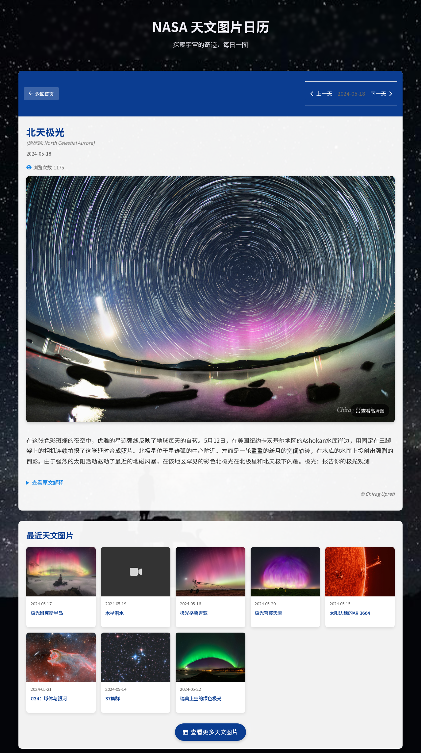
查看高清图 (370, 410)
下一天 (381, 93)
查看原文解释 (47, 482)
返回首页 (41, 93)
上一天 (321, 93)
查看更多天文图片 (210, 732)
